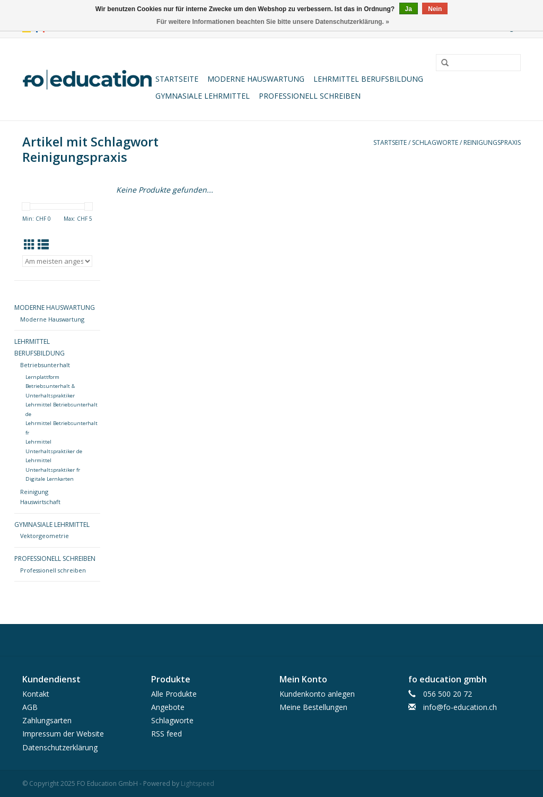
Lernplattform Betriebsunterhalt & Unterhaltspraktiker (50, 386)
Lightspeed (197, 783)
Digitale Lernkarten (49, 478)
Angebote (168, 707)
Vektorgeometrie (44, 536)
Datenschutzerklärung (60, 747)
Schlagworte (435, 142)
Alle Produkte (174, 694)
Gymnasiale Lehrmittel (202, 96)
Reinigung (34, 492)
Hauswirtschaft (40, 502)
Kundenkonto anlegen (317, 694)
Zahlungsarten (47, 720)
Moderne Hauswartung (255, 79)
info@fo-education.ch (460, 707)
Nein (435, 9)
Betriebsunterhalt (45, 365)
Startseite (176, 79)
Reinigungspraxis (492, 142)
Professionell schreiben (310, 96)
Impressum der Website (63, 734)
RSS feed (166, 734)
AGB (30, 707)
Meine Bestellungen (313, 707)
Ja (408, 9)
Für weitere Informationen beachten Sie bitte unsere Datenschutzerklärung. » (272, 21)
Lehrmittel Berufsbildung (368, 79)
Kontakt (35, 694)
